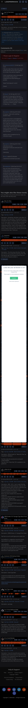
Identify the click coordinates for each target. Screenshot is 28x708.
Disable (14, 278)
